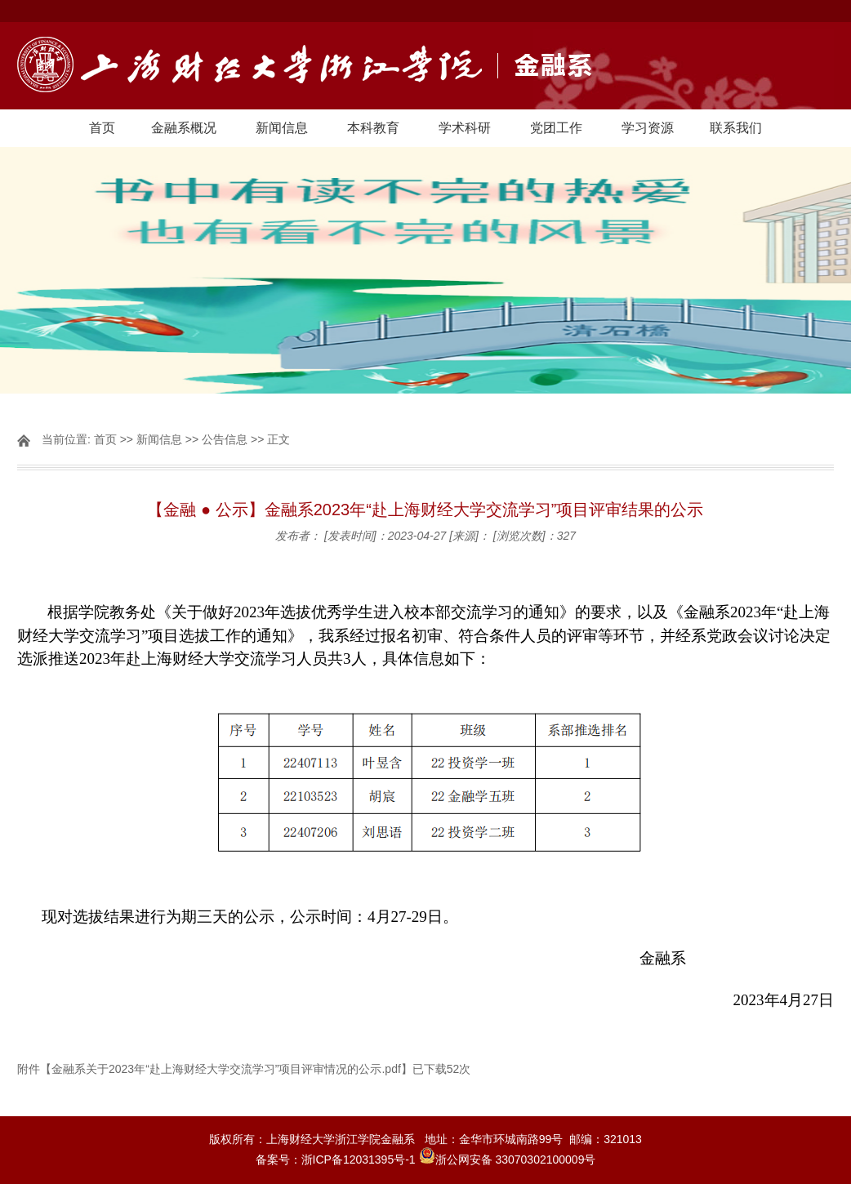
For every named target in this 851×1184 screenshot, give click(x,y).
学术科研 (465, 128)
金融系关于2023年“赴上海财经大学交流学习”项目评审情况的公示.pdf (226, 1068)
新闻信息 (282, 128)
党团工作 (556, 128)
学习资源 (648, 128)
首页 (102, 128)
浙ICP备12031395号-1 (360, 1159)
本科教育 (373, 128)
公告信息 (224, 439)
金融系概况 (183, 128)
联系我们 (736, 128)
